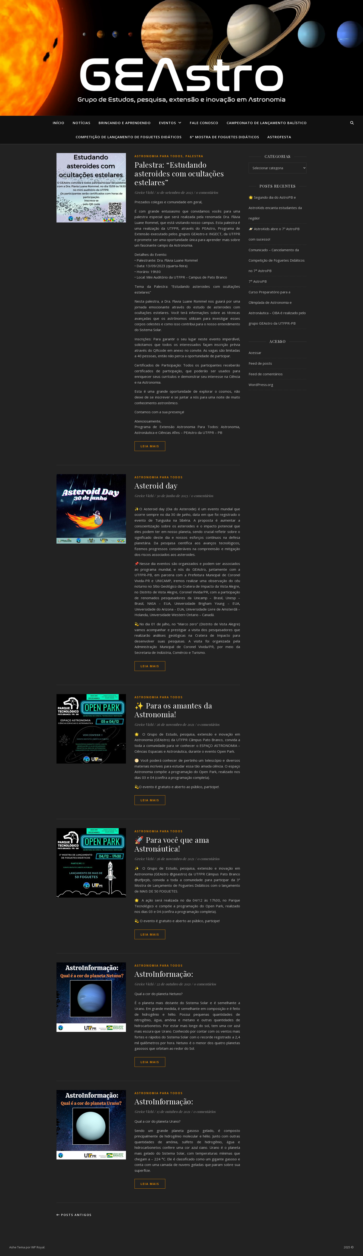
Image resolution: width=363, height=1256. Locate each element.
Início (58, 122)
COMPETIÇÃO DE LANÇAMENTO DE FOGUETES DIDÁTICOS (129, 137)
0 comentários (207, 192)
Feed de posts (260, 363)
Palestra (194, 156)
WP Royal (37, 1247)
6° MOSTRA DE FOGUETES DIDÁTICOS (224, 137)
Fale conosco (204, 122)
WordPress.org (261, 384)
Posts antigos (74, 1215)
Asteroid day (156, 485)
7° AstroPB (258, 281)
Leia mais (150, 446)
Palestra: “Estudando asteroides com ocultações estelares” (179, 173)
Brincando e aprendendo (125, 122)
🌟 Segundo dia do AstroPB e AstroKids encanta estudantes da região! (275, 207)
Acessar (255, 352)
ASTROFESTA (279, 137)
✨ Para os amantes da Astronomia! (173, 709)
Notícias (81, 122)
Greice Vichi (144, 192)
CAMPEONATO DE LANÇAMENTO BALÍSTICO (267, 122)
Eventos (167, 122)
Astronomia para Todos (159, 156)
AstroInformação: (164, 974)
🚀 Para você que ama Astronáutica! (172, 844)
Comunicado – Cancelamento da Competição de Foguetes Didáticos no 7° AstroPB (277, 260)
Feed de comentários (266, 374)
